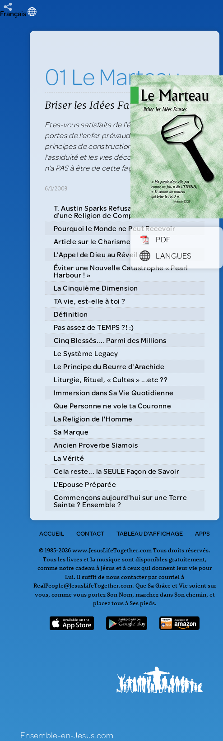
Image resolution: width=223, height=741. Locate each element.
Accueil (51, 533)
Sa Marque (71, 431)
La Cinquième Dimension (96, 288)
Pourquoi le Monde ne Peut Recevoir (114, 228)
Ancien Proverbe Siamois (96, 445)
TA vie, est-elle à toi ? (89, 301)
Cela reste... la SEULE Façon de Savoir (116, 471)
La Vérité (69, 458)
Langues (165, 255)
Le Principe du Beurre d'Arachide (109, 366)
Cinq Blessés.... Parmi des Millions (110, 340)
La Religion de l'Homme (93, 418)
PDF (155, 239)
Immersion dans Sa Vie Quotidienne (114, 392)
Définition (71, 314)
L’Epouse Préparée (85, 484)
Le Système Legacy (86, 353)
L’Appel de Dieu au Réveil (96, 254)
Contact (90, 533)
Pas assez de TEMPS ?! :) (94, 327)
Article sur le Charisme (92, 241)
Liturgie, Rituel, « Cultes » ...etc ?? (110, 379)
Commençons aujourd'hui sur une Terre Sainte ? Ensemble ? (120, 500)
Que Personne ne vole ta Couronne (112, 405)
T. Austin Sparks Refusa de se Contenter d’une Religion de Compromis (121, 211)
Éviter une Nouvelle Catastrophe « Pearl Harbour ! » (121, 271)
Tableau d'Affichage (149, 533)
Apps (202, 533)
